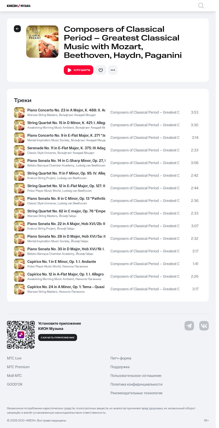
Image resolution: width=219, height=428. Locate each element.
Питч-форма (120, 358)
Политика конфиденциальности (136, 384)
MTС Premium (18, 367)
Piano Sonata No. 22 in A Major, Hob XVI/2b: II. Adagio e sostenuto (66, 224)
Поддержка (120, 367)
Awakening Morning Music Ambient (50, 128)
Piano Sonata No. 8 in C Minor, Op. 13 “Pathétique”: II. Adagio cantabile (66, 198)
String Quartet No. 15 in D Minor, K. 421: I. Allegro (66, 123)
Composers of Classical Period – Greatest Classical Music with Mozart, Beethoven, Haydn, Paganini (144, 112)
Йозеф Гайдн (67, 216)
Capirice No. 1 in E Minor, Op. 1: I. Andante (61, 261)
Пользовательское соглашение (135, 375)
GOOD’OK (15, 384)
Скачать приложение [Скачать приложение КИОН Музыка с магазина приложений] (57, 337)
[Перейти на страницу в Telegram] (189, 326)
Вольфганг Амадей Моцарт (77, 115)
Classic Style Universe (41, 153)
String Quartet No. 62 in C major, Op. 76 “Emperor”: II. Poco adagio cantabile (66, 211)
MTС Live (14, 358)
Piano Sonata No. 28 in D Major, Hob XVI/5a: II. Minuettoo (66, 236)
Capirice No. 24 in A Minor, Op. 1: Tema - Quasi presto (66, 287)
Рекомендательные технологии (136, 393)
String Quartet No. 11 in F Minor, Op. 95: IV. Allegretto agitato (66, 173)
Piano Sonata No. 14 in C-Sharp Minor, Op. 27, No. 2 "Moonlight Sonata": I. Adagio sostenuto (66, 160)
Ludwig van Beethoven (90, 165)
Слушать (78, 70)
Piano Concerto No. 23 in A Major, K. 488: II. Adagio (66, 110)
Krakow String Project (41, 178)
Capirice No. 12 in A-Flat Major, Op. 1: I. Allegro (65, 274)
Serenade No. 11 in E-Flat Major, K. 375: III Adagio (66, 148)
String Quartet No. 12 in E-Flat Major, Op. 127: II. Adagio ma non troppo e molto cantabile (66, 186)
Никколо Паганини (75, 266)
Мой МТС (14, 375)
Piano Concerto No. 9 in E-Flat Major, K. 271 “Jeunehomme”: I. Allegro (66, 135)
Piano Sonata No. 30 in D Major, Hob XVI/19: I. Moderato (66, 249)
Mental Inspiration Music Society (48, 140)
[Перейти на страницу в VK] (204, 326)
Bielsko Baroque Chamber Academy (50, 165)
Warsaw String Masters (42, 115)
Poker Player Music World (44, 191)
